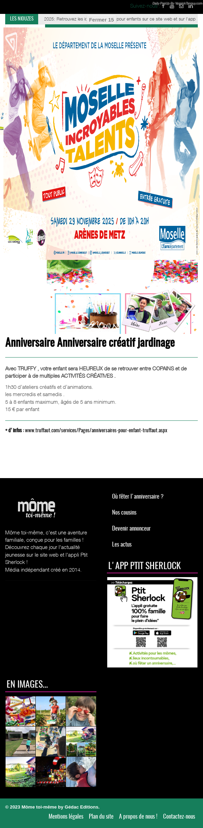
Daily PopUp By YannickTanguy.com (177, 3)
